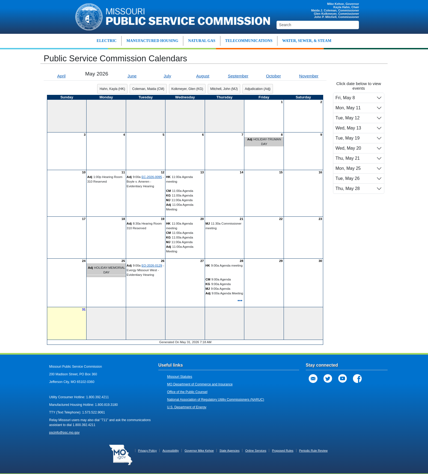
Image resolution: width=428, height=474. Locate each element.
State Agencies (229, 450)
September (238, 76)
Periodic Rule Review (313, 450)
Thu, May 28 (347, 188)
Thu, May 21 (347, 158)
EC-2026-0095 (151, 177)
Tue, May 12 (347, 118)
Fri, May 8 (345, 97)
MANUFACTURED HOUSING (152, 41)
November (309, 76)
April (61, 76)
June (131, 76)
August (202, 76)
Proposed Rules (282, 450)
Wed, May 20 (348, 148)
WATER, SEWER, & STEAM (306, 41)
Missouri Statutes (179, 377)
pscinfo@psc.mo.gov (64, 432)
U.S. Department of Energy (186, 407)
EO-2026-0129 (151, 265)
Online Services (255, 450)
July (167, 76)
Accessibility (170, 450)
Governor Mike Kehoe (199, 450)
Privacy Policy (147, 450)
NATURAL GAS (201, 41)
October (273, 76)
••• (239, 300)
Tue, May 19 (347, 138)
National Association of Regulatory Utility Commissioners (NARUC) (215, 399)
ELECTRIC (107, 41)
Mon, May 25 (348, 168)
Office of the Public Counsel (187, 392)
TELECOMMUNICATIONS (248, 41)
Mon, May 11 (348, 107)
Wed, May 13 (348, 128)
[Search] (318, 25)
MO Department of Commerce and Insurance (200, 384)
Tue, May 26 (347, 178)
